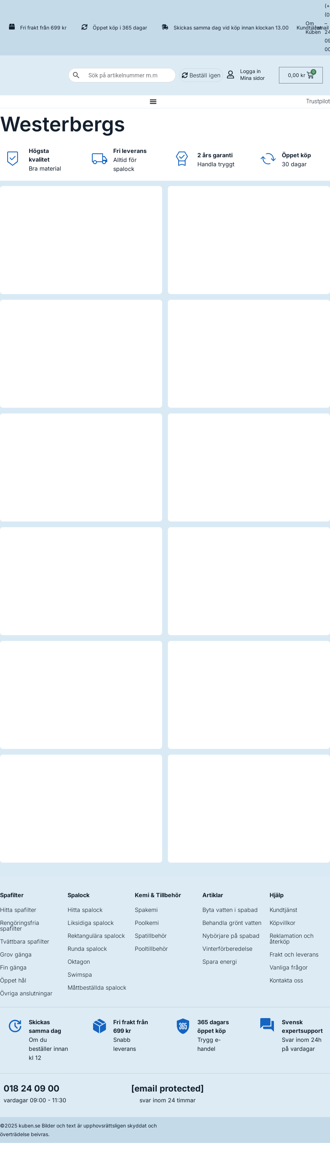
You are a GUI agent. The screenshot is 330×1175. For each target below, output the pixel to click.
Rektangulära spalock (96, 935)
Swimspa (80, 974)
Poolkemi (147, 922)
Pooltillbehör (151, 948)
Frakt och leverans (294, 954)
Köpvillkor (282, 922)
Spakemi (146, 909)
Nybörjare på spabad (231, 935)
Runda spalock (87, 948)
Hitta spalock (85, 909)
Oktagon (79, 961)
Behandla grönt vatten (231, 922)
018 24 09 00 (31, 1088)
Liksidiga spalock (91, 922)
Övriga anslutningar (26, 993)
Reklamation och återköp (291, 938)
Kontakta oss (286, 980)
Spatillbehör (151, 935)
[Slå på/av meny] (153, 101)
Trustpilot (318, 101)
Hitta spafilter (18, 909)
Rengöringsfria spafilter (19, 925)
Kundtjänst (309, 27)
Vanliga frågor (289, 967)
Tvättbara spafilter (24, 941)
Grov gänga (16, 954)
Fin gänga (13, 967)
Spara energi (219, 961)
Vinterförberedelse (227, 948)
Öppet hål (13, 980)
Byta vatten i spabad (230, 909)
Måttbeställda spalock (97, 987)
